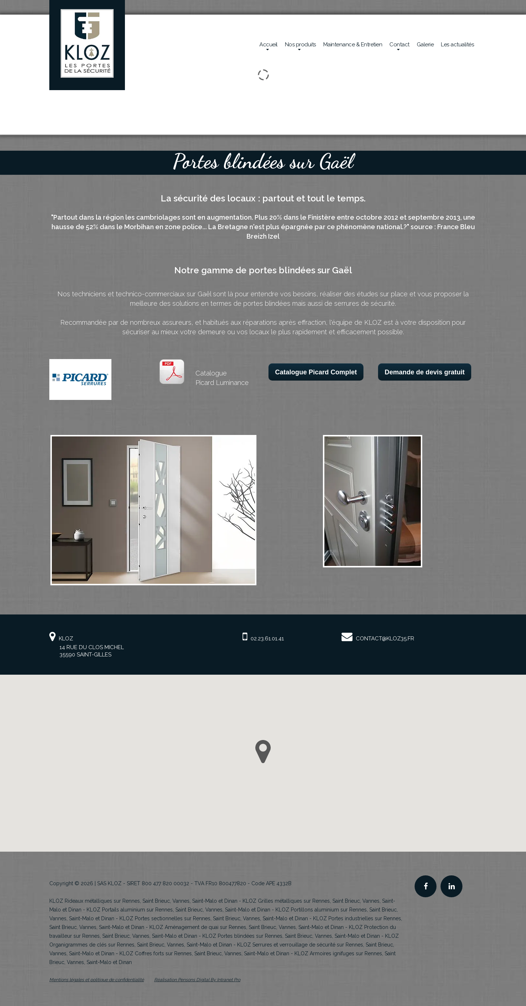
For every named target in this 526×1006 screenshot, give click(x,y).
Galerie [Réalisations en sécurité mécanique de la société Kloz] (425, 44)
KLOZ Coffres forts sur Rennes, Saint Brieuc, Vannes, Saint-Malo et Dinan (204, 953)
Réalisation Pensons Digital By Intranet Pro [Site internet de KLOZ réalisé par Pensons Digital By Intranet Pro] (197, 979)
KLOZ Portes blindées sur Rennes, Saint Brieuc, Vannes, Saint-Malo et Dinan (291, 936)
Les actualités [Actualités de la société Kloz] (457, 44)
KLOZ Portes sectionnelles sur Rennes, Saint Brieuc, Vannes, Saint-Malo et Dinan (213, 918)
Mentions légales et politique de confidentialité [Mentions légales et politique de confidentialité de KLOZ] (96, 979)
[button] (263, 751)
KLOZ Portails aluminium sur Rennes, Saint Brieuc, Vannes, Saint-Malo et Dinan (178, 910)
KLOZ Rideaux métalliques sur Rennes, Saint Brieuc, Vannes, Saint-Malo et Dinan (143, 901)
